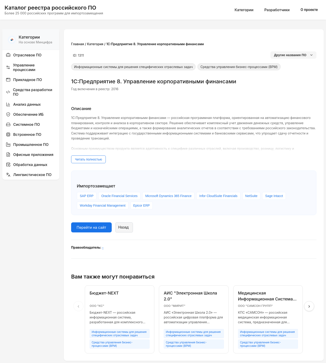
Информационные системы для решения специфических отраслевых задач (133, 67)
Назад (123, 227)
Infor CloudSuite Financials (218, 196)
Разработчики (277, 10)
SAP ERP (86, 196)
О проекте (309, 10)
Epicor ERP (141, 205)
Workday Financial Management (103, 205)
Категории (244, 10)
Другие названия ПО (293, 55)
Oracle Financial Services (119, 196)
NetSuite (251, 196)
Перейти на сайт (91, 227)
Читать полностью (88, 159)
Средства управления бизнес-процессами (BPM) (239, 67)
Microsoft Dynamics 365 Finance (168, 196)
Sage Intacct (274, 196)
